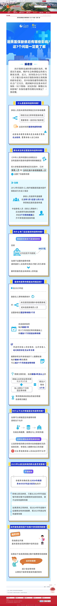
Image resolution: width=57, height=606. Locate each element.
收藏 (45, 586)
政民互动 (35, 12)
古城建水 (41, 12)
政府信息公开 (22, 12)
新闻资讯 (15, 12)
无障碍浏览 (48, 1)
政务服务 (28, 12)
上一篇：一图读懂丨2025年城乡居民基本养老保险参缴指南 (14, 590)
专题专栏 (48, 12)
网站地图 (7, 599)
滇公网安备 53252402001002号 (30, 605)
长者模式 (44, 1)
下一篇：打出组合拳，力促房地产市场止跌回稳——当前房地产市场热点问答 (17, 592)
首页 (9, 12)
